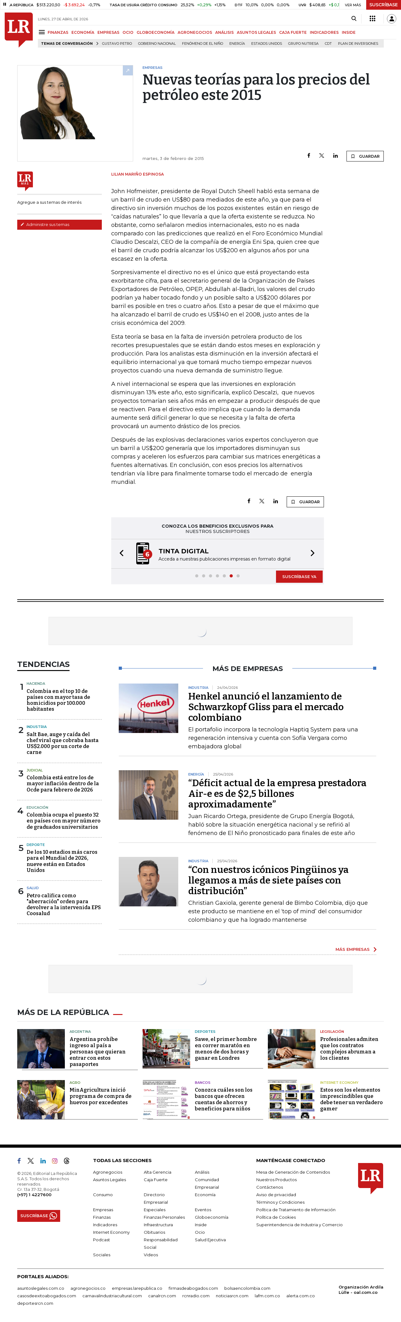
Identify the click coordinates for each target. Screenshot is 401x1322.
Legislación (332, 1031)
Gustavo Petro (117, 44)
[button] (119, 553)
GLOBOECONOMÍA (155, 32)
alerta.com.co (300, 1295)
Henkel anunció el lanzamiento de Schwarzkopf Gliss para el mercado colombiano (266, 707)
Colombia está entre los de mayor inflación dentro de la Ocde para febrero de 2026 (63, 783)
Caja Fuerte (156, 1179)
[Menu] (43, 32)
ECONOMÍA (82, 32)
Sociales (101, 1254)
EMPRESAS (108, 32)
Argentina (80, 1031)
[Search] (354, 19)
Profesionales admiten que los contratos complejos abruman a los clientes (349, 1048)
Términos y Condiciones (280, 1202)
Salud (33, 888)
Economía (205, 1194)
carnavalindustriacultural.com (112, 1295)
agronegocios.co (88, 1288)
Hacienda (36, 683)
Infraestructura (158, 1224)
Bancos (203, 1082)
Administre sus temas (44, 224)
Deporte (36, 845)
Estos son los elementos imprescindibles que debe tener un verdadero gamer (351, 1099)
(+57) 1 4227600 (34, 1194)
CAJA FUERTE (293, 32)
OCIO (127, 32)
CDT (328, 44)
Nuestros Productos (276, 1179)
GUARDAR (365, 156)
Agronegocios (107, 1172)
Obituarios (154, 1232)
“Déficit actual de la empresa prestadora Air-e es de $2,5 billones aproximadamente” (277, 793)
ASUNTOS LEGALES (256, 32)
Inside (201, 1224)
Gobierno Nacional (157, 44)
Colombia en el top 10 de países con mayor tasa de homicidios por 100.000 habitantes (58, 700)
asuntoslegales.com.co (40, 1288)
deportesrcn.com (35, 1303)
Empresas (103, 1209)
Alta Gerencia (157, 1172)
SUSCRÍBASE (383, 5)
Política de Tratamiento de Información (296, 1209)
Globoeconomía (211, 1217)
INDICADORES (324, 32)
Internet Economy (339, 1082)
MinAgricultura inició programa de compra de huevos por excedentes (101, 1096)
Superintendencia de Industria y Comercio (299, 1224)
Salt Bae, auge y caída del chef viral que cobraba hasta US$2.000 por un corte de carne (63, 743)
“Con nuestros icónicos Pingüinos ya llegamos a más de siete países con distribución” (268, 880)
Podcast (101, 1239)
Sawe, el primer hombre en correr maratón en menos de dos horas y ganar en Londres (226, 1048)
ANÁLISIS (224, 32)
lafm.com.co (267, 1295)
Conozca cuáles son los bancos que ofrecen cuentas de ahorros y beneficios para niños (224, 1099)
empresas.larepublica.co (137, 1288)
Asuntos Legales (109, 1179)
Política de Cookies (276, 1217)
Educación (37, 807)
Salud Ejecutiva (210, 1239)
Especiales (154, 1209)
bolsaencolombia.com (247, 1288)
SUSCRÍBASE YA (299, 576)
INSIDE (349, 32)
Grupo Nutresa (303, 44)
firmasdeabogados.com (193, 1288)
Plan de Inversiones (358, 44)
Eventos (203, 1209)
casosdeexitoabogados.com (46, 1295)
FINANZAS (58, 32)
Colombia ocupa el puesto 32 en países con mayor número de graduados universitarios (64, 821)
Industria (37, 727)
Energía (237, 44)
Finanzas (102, 1217)
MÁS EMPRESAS (353, 949)
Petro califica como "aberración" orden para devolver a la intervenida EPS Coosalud (64, 905)
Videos (151, 1254)
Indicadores (105, 1224)
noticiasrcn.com (232, 1295)
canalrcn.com (162, 1295)
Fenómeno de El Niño (202, 44)
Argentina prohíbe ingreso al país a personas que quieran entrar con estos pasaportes (98, 1051)
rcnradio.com (196, 1295)
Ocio (200, 1232)
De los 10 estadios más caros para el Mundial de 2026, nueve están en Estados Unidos (62, 861)
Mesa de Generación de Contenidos (293, 1172)
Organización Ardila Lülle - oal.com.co (361, 1289)
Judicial (35, 770)
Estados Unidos (266, 44)
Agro (75, 1082)
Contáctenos (269, 1187)
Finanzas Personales (164, 1217)
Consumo (103, 1194)
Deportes (205, 1031)
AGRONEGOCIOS (195, 32)
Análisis (202, 1172)
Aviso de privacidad (276, 1194)
